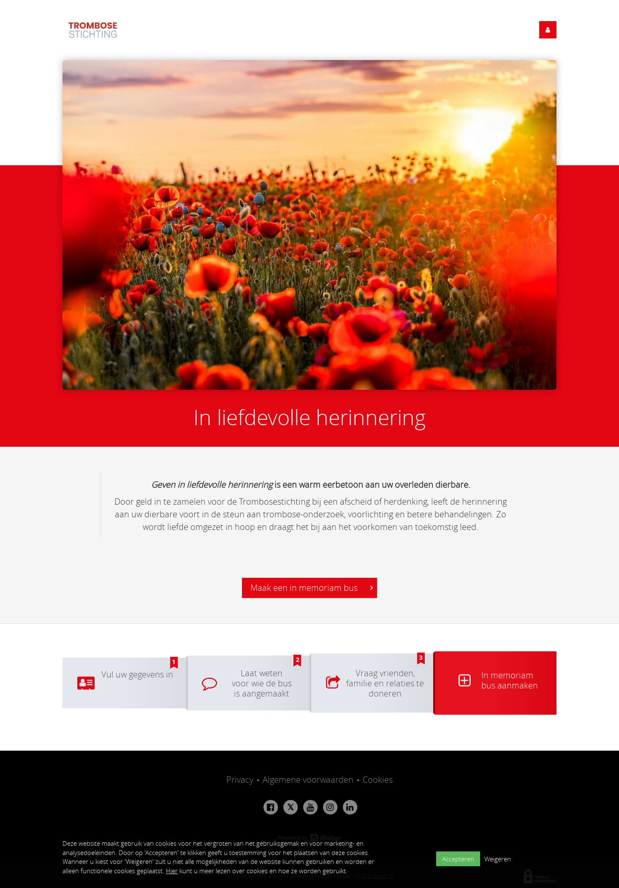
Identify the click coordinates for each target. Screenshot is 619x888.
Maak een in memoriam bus (311, 587)
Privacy (239, 779)
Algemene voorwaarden (308, 779)
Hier (172, 870)
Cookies (378, 779)
